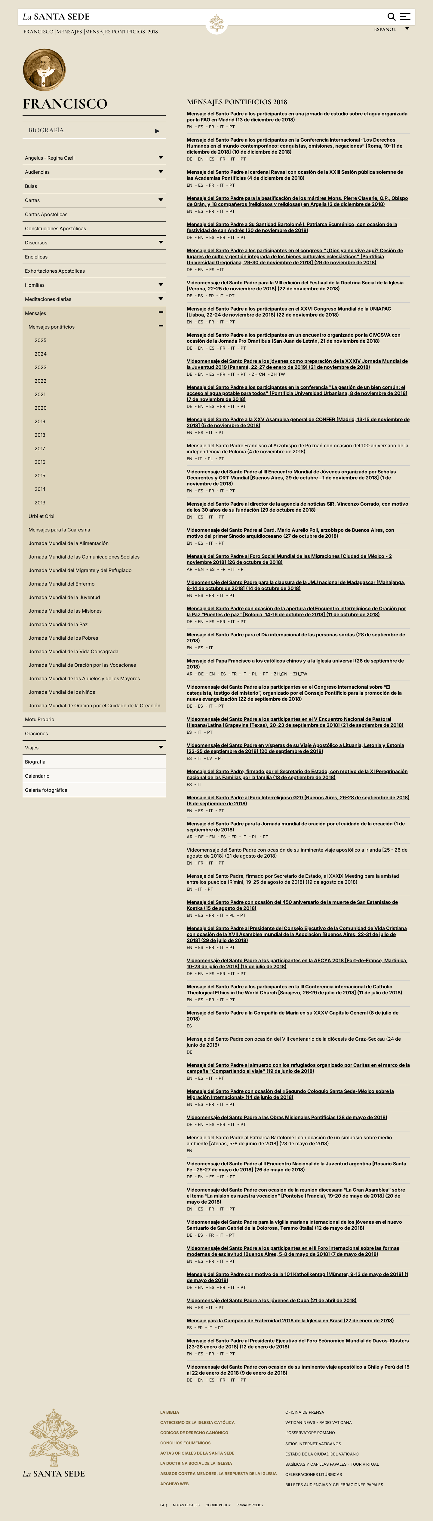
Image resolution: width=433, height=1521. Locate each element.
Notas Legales (186, 1505)
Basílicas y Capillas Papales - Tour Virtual (332, 1464)
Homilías (35, 285)
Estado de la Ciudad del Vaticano (322, 1454)
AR (189, 569)
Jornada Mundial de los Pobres (63, 638)
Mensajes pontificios (115, 31)
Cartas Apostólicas (46, 214)
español (387, 30)
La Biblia (169, 1412)
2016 (40, 462)
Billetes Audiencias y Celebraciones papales (334, 1484)
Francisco (39, 31)
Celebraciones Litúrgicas (313, 1474)
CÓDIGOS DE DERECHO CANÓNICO (194, 1432)
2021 (40, 394)
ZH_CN (258, 374)
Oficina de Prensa (304, 1412)
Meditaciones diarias (48, 299)
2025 (40, 340)
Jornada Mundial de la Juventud (64, 597)
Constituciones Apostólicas (55, 228)
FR (211, 126)
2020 (41, 408)
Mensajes (70, 31)
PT (232, 126)
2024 (41, 354)
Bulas (31, 186)
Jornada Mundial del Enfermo (62, 584)
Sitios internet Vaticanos (313, 1443)
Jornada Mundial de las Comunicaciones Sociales (84, 557)
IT (222, 126)
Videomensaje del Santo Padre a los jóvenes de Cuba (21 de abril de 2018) (272, 1300)
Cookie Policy (218, 1505)
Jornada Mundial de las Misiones (65, 611)
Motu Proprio (39, 719)
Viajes (31, 748)
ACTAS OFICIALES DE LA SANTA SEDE (197, 1453)
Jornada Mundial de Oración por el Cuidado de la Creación (94, 705)
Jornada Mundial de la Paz (58, 624)
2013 (40, 503)
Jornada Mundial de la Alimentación (69, 543)
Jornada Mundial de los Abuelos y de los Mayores (84, 678)
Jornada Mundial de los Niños (62, 692)
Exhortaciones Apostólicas (55, 271)
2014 (40, 489)
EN (189, 126)
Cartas (32, 200)
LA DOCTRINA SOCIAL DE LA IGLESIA (196, 1463)
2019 (40, 421)
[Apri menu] (404, 16)
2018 (40, 435)
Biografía (94, 130)
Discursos (36, 243)
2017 (40, 448)
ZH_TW (278, 374)
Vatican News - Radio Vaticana (318, 1422)
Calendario (37, 776)
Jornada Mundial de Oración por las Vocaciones (82, 665)
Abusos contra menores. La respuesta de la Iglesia (218, 1473)
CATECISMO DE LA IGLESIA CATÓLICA (197, 1422)
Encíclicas (36, 257)
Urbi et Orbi (41, 516)
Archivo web (174, 1483)
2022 (41, 381)
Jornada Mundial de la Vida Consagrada (73, 651)
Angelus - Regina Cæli (50, 158)
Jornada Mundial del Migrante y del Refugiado (80, 570)
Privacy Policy (250, 1505)
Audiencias (37, 172)
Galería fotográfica (46, 790)
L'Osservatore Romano (310, 1432)
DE (189, 158)
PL (210, 458)
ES (200, 126)
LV (209, 758)
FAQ (163, 1505)
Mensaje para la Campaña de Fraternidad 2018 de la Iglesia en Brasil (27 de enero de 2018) (290, 1320)
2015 (40, 476)
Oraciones (36, 733)
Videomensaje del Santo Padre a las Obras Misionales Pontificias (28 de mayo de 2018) (287, 1117)
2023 (41, 367)
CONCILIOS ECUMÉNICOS (185, 1442)
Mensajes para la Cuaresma (59, 530)
